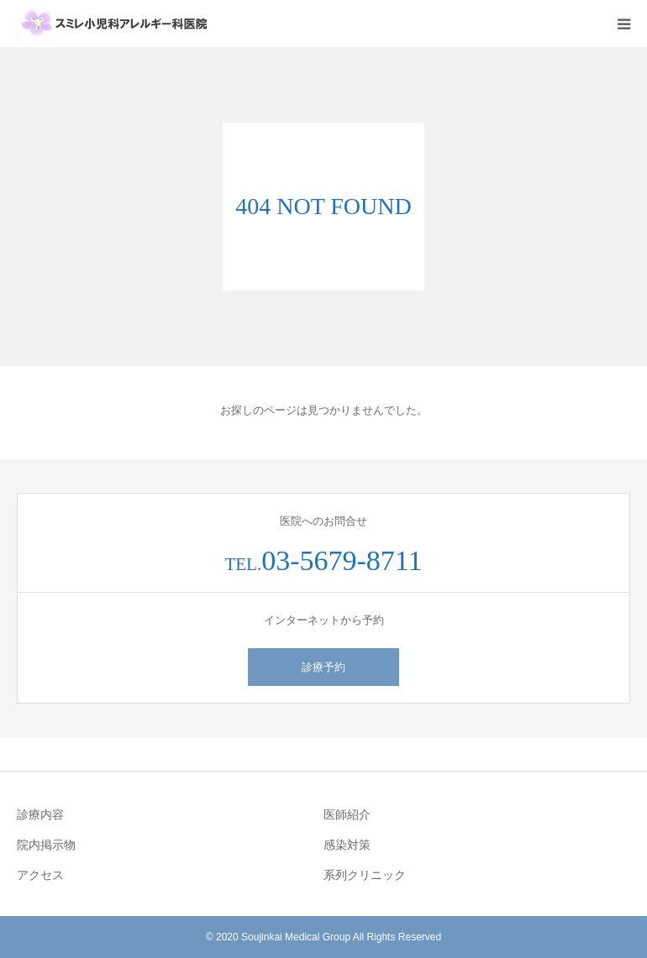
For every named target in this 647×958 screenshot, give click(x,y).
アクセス (40, 875)
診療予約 (323, 667)
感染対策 (347, 844)
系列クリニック (365, 875)
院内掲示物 (46, 844)
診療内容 (40, 814)
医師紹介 (347, 814)
